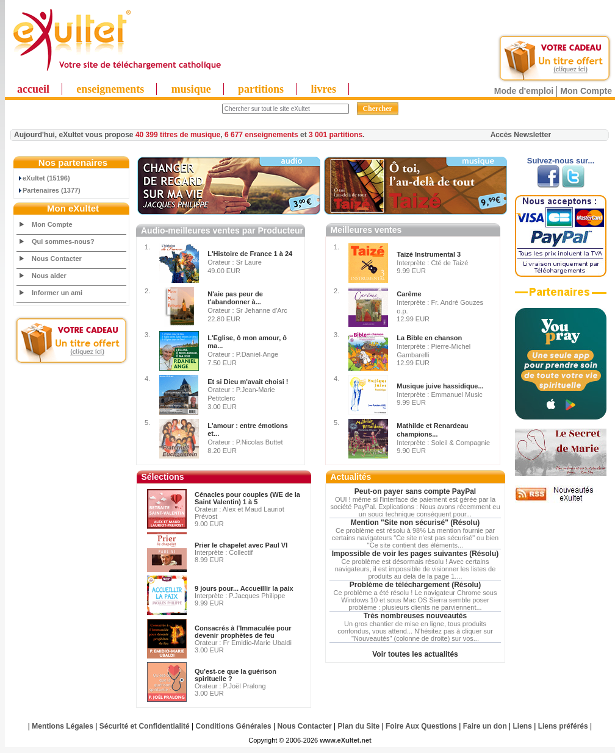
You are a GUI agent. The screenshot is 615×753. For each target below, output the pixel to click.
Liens (522, 726)
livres (323, 89)
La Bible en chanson (429, 337)
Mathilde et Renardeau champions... (432, 430)
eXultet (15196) (43, 178)
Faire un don (485, 726)
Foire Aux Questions (421, 726)
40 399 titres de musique (177, 134)
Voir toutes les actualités (415, 654)
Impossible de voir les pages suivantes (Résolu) (415, 553)
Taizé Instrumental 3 (429, 254)
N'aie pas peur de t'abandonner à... (235, 298)
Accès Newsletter (521, 134)
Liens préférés (563, 726)
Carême (409, 294)
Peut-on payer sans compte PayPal (415, 491)
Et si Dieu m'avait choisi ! (247, 381)
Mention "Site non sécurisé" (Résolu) (415, 522)
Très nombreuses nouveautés (415, 616)
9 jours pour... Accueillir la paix (244, 588)
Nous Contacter (57, 258)
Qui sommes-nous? (63, 241)
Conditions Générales (234, 726)
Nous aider (49, 275)
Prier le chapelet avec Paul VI (241, 545)
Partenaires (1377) (49, 190)
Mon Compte (586, 91)
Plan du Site (359, 726)
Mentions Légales (62, 726)
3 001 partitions (335, 134)
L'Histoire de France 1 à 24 (249, 253)
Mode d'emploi (523, 91)
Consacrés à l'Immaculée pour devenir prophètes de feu (243, 631)
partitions (261, 89)
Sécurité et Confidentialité (144, 726)
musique (191, 89)
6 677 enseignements (261, 134)
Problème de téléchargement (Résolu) (415, 584)
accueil (33, 89)
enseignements (110, 89)
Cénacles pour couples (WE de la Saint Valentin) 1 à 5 (247, 498)
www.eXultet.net (346, 740)
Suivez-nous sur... (561, 160)
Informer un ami (57, 292)
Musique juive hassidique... (440, 386)
